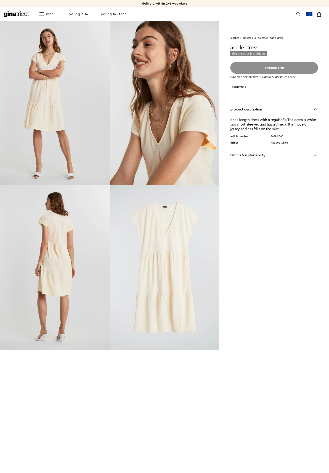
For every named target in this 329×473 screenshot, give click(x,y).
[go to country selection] (309, 14)
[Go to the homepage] (16, 14)
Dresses (246, 38)
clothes (234, 38)
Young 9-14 (78, 14)
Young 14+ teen (114, 14)
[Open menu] (47, 14)
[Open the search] (298, 14)
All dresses (260, 38)
